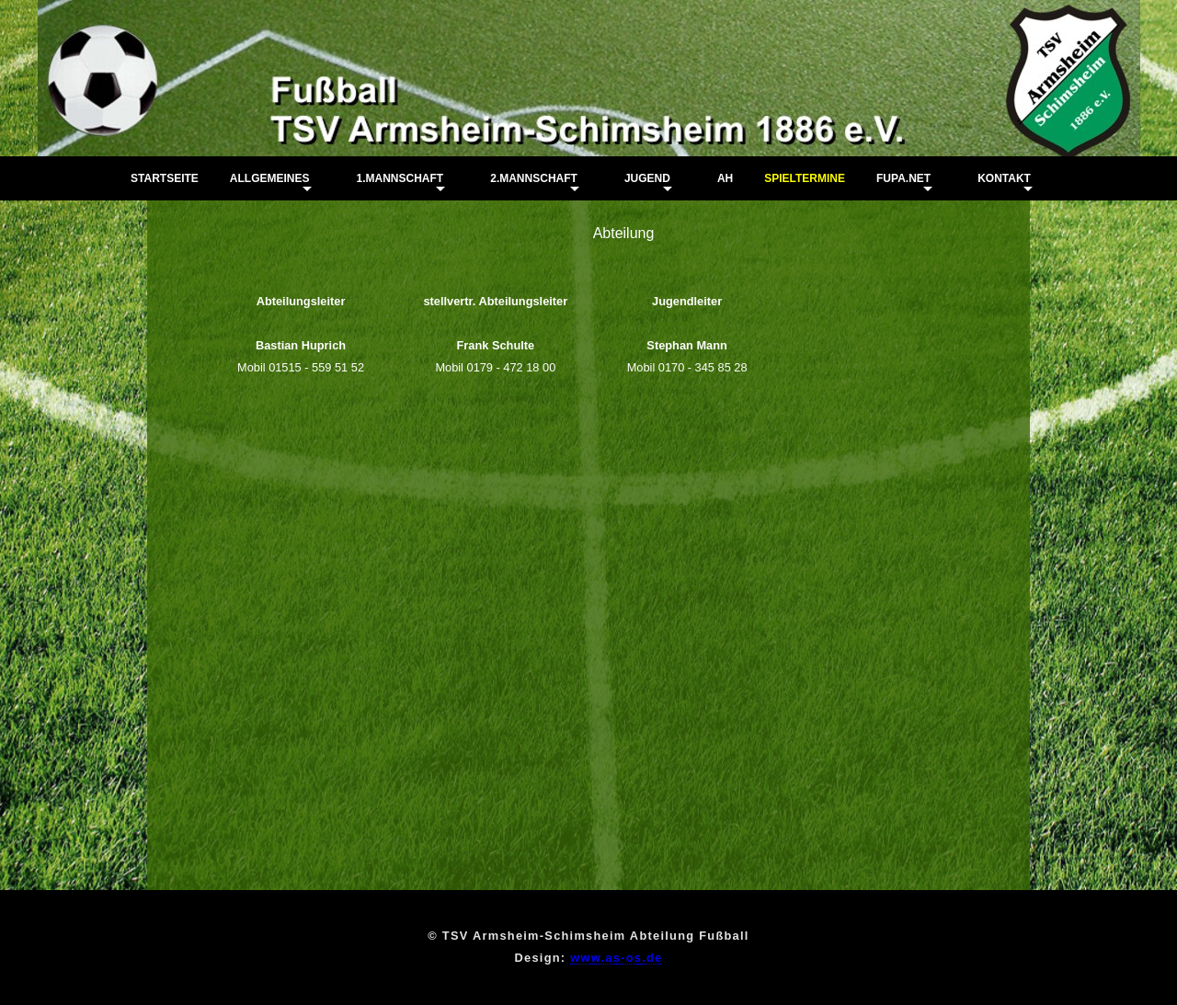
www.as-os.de (616, 958)
